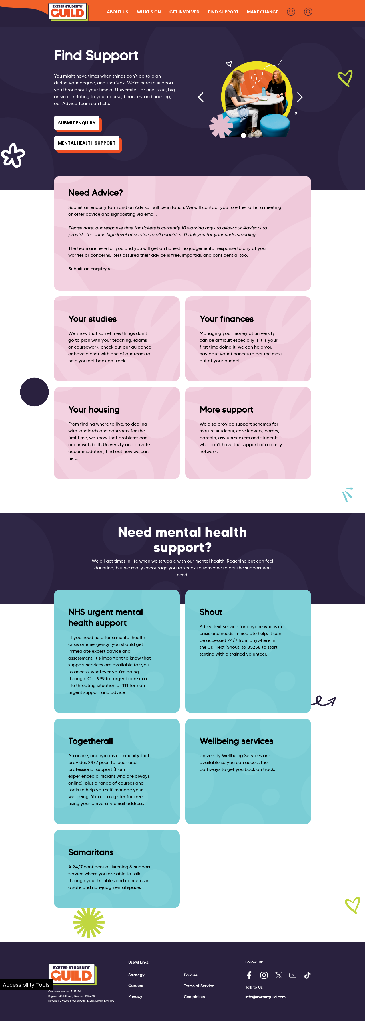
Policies (190, 975)
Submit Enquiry (76, 123)
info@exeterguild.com (265, 997)
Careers (135, 985)
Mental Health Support (86, 143)
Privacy (135, 996)
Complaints (194, 996)
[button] (118, 12)
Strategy (136, 974)
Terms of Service (199, 985)
